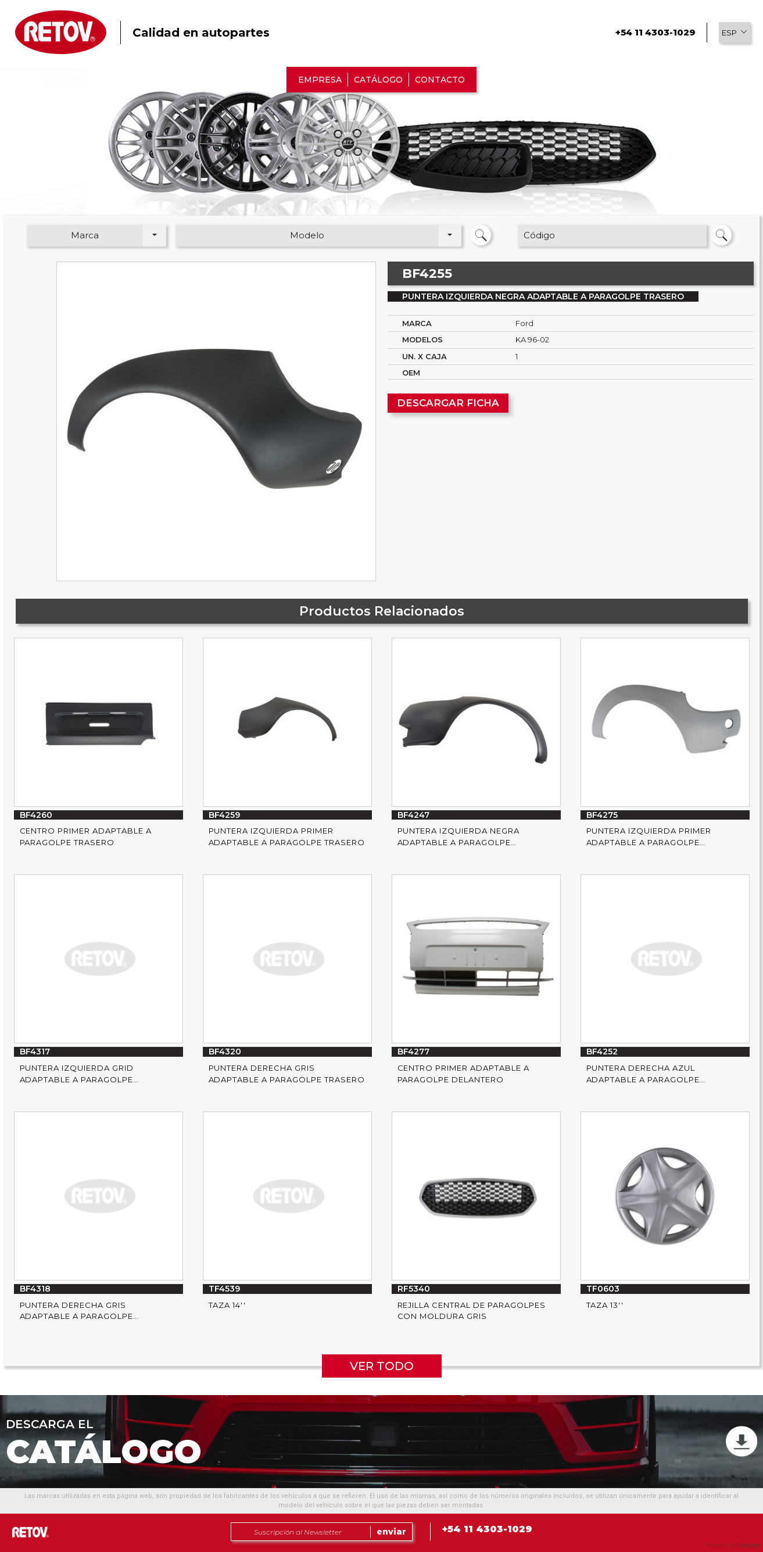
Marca (85, 235)
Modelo (307, 235)
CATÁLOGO (378, 79)
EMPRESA (320, 79)
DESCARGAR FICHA (448, 403)
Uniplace (748, 1545)
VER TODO (382, 1366)
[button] (734, 32)
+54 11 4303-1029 (655, 32)
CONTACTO (440, 79)
